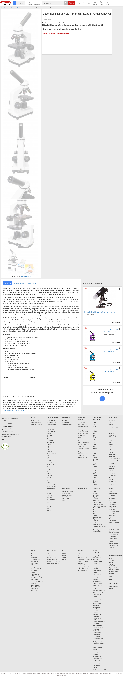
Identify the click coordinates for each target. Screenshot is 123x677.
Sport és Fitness (114, 583)
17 (47, 468)
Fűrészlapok (97, 563)
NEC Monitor (112, 520)
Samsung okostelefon (83, 430)
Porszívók (96, 667)
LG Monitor (112, 499)
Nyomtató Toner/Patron (115, 540)
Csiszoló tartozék (97, 585)
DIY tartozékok (97, 576)
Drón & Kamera (82, 551)
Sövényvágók (98, 607)
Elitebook (49, 475)
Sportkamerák (81, 565)
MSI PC (111, 477)
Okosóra (80, 437)
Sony (94, 477)
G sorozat (49, 451)
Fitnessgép (112, 590)
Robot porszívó (66, 493)
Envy (48, 481)
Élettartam (111, 334)
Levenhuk (50, 16)
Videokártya (34, 561)
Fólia (94, 424)
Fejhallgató (112, 454)
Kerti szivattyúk (97, 618)
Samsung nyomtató (114, 529)
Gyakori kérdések (6, 429)
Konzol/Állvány (97, 531)
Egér (94, 491)
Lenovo (111, 424)
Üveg (94, 426)
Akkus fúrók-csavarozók (99, 627)
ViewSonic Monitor (114, 522)
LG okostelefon (82, 435)
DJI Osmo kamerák (83, 570)
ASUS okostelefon (83, 426)
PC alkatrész (35, 551)
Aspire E (49, 504)
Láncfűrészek (97, 611)
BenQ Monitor (112, 508)
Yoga (48, 457)
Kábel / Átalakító (98, 524)
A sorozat (49, 433)
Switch (48, 503)
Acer (110, 442)
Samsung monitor (113, 500)
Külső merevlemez (98, 504)
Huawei (95, 431)
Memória (33, 556)
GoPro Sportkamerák (83, 568)
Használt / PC (66, 417)
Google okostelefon (83, 452)
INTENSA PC (112, 481)
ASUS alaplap (35, 574)
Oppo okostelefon (82, 457)
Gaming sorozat (51, 488)
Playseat (95, 522)
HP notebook (50, 464)
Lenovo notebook (51, 453)
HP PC (110, 472)
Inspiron (49, 444)
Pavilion (49, 470)
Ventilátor (111, 573)
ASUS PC (111, 479)
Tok (94, 428)
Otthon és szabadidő (115, 555)
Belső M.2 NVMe (36, 587)
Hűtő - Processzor (36, 568)
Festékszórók (96, 664)
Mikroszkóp (112, 558)
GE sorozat (50, 439)
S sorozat (49, 497)
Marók (96, 651)
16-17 (94, 513)
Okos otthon (66, 488)
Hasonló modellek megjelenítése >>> (55, 33)
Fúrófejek (96, 559)
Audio (110, 449)
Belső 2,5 (33, 583)
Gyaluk (97, 649)
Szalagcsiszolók (97, 642)
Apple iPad (112, 420)
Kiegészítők (96, 488)
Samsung (95, 450)
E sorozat (49, 435)
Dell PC (111, 470)
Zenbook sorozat (51, 486)
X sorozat (49, 492)
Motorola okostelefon (83, 439)
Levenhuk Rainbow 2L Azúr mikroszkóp (110, 350)
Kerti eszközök (97, 600)
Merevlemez (34, 557)
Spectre (49, 477)
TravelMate (50, 506)
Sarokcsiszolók (98, 632)
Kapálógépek (96, 616)
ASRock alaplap (36, 576)
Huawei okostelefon (83, 433)
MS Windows (65, 554)
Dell (110, 446)
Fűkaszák (95, 612)
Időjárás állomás (113, 568)
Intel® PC (111, 485)
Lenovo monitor (113, 493)
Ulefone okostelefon (83, 450)
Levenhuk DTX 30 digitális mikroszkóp (99, 312)
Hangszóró (112, 452)
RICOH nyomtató (113, 542)
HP (109, 429)
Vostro (48, 446)
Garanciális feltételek (7, 437)
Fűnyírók (95, 601)
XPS (48, 450)
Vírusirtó (64, 559)
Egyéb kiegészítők (98, 517)
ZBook (48, 482)
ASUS (110, 440)
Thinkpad (49, 459)
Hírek (2, 439)
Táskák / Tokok (97, 508)
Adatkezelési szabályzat (7, 431)
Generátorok (96, 665)
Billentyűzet (96, 495)
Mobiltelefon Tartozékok (99, 506)
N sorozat (49, 490)
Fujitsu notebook (51, 431)
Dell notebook (50, 442)
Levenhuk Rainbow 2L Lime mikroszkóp (110, 370)
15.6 (94, 511)
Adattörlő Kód (5, 421)
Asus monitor (112, 502)
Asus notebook (51, 484)
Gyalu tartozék (97, 594)
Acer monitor (112, 497)
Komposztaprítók (97, 614)
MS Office (65, 556)
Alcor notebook (51, 429)
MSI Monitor (112, 519)
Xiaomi (95, 441)
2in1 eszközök (112, 437)
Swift (48, 508)
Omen (48, 479)
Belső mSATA (35, 588)
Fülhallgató (112, 456)
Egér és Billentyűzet (98, 497)
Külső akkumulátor (98, 500)
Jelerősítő (49, 556)
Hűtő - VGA (34, 570)
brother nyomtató (113, 543)
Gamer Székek (97, 502)
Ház (32, 565)
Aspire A (49, 510)
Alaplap (33, 572)
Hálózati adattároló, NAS (53, 561)
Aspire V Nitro (51, 501)
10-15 (94, 509)
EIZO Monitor (112, 517)
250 (48, 471)
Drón (79, 554)
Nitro (48, 512)
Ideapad (49, 455)
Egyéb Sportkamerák (84, 567)
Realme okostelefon (83, 453)
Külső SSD (34, 590)
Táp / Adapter (96, 530)
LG (94, 468)
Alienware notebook (52, 422)
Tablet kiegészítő (113, 428)
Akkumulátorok (98, 557)
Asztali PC (112, 463)
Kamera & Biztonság (67, 491)
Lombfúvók (96, 609)
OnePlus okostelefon (83, 442)
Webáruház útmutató (7, 426)
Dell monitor (112, 491)
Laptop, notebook (52, 417)
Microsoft (111, 433)
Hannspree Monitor (114, 511)
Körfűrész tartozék (98, 583)
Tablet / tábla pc (114, 417)
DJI (79, 556)
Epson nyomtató (113, 531)
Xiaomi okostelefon (83, 428)
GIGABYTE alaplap (36, 577)
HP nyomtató (112, 536)
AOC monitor (112, 504)
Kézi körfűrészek (98, 647)
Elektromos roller (113, 586)
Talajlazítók (96, 605)
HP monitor (112, 495)
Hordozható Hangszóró (115, 458)
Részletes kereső (71, 3)
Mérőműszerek (97, 656)
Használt (64, 420)
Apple (94, 422)
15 (47, 466)
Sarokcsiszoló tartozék (99, 590)
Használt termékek (36, 426)
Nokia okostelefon (82, 424)
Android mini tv (82, 488)
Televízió (111, 551)
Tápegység (34, 567)
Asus (110, 422)
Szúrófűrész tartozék (98, 581)
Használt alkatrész (67, 424)
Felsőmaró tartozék (98, 592)
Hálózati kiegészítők (52, 559)
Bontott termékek (36, 420)
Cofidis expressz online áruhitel (9, 418)
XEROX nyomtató (113, 545)
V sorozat (49, 462)
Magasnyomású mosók (99, 669)
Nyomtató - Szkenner (115, 526)
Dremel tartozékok (99, 574)
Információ (37, 3)
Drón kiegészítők (82, 557)
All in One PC (112, 466)
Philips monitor (113, 506)
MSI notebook (50, 437)
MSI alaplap (34, 579)
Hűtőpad (95, 520)
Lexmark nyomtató (114, 532)
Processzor (34, 554)
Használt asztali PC (67, 422)
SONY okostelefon (83, 431)
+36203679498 (26, 276)
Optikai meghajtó (35, 559)
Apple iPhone (81, 422)
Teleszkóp (111, 560)
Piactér (33, 417)
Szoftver (64, 551)
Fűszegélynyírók (98, 603)
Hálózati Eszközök (52, 551)
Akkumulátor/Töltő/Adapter (85, 559)
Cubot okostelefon (83, 455)
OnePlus (95, 459)
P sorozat (49, 493)
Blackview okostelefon (84, 448)
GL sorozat (50, 440)
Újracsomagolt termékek (37, 422)
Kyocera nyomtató (114, 538)
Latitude (49, 448)
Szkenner (111, 547)
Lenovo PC (112, 468)
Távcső (111, 562)
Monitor (111, 488)
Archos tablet (112, 435)
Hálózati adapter (51, 557)
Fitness (111, 588)
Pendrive (95, 499)
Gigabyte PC (112, 475)
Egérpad (95, 519)
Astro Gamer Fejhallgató (115, 460)
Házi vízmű (96, 620)
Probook (49, 473)
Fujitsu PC (111, 483)
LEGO (110, 580)
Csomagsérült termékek (37, 424)
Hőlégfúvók (96, 662)
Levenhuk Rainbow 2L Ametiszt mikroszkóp (110, 331)
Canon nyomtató (113, 534)
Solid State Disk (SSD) (37, 581)
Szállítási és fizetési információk (10, 434)
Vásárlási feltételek (6, 423)
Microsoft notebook (52, 424)
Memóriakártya (97, 493)
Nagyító (111, 564)
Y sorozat (49, 460)
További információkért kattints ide (13, 410)
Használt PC (112, 474)
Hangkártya (34, 563)
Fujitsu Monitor (113, 515)
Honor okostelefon (83, 441)
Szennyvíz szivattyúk (98, 622)
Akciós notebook (51, 420)
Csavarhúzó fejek (99, 561)
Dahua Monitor (113, 513)
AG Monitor (112, 509)
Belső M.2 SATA (35, 585)
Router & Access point (53, 563)
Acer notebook (51, 499)
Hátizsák (95, 515)
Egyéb (95, 430)
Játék (110, 576)
